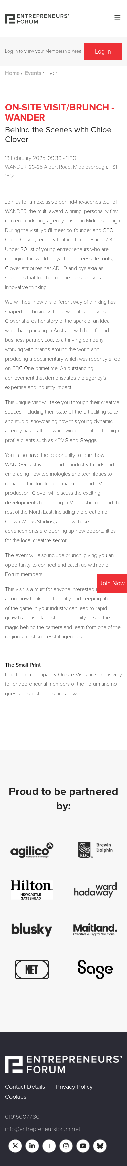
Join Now (112, 583)
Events (33, 73)
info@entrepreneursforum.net (42, 1129)
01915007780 (22, 1116)
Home (12, 73)
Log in (103, 51)
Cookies (15, 1096)
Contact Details (25, 1086)
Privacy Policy (74, 1086)
